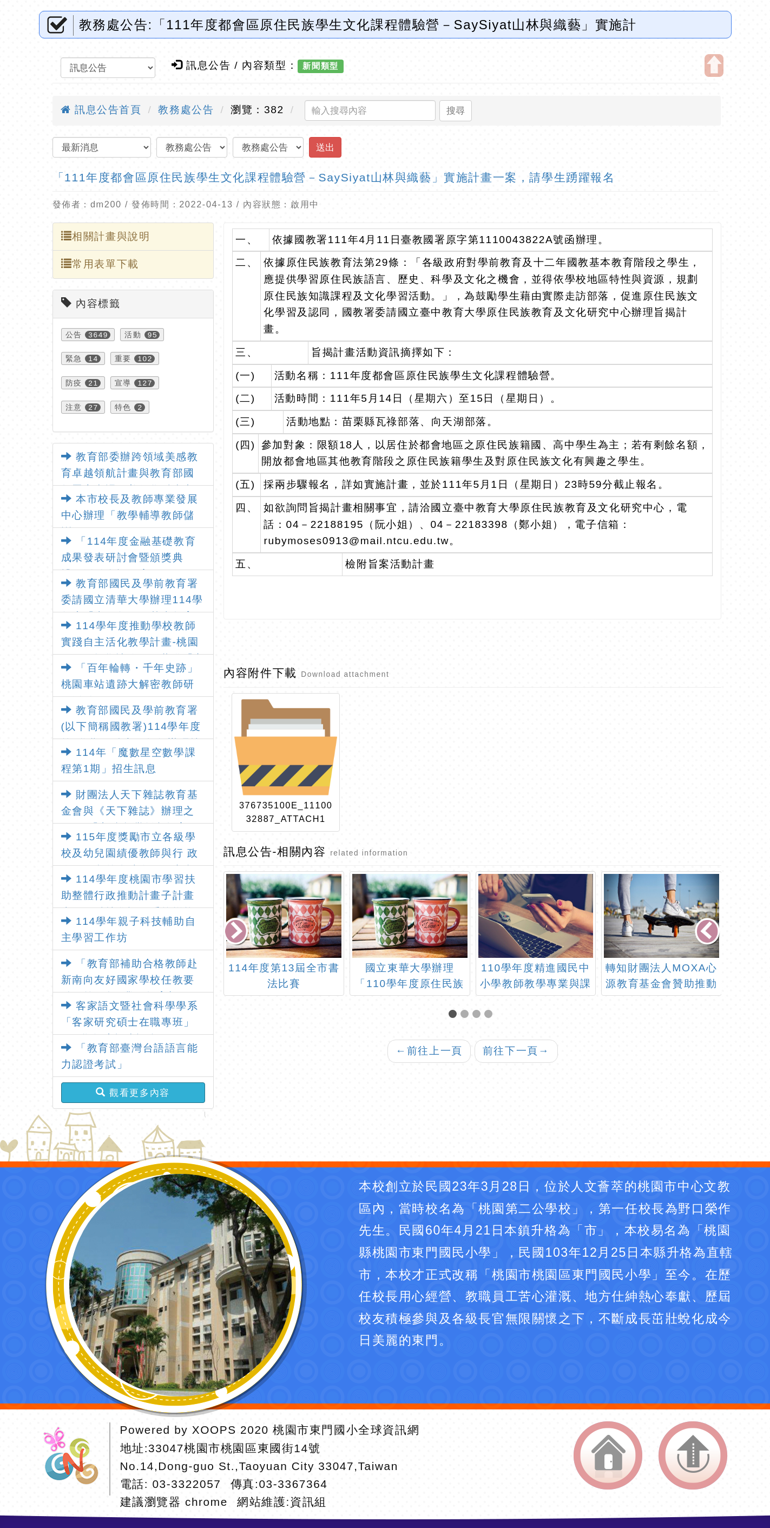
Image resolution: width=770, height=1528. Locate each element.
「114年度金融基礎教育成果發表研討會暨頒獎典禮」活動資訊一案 (128, 558)
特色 (123, 407)
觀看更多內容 (133, 1092)
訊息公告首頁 (101, 109)
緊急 (73, 358)
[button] (454, 1015)
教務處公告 (186, 109)
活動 (132, 334)
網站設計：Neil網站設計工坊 (74, 1459)
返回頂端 (693, 1455)
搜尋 (455, 110)
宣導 (123, 382)
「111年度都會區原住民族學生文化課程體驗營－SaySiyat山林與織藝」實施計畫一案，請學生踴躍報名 (333, 177)
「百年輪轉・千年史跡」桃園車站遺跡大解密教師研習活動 (130, 684)
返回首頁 (608, 1455)
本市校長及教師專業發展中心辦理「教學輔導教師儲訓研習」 (130, 515)
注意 (73, 407)
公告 (73, 334)
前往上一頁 (429, 1050)
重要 (123, 358)
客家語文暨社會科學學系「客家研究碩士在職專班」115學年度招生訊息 (130, 1022)
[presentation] (237, 932)
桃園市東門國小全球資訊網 (346, 1429)
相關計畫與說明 (105, 236)
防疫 (73, 382)
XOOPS (214, 1429)
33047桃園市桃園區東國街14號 (234, 1448)
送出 (325, 147)
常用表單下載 (100, 264)
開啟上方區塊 (714, 65)
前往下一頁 (516, 1050)
